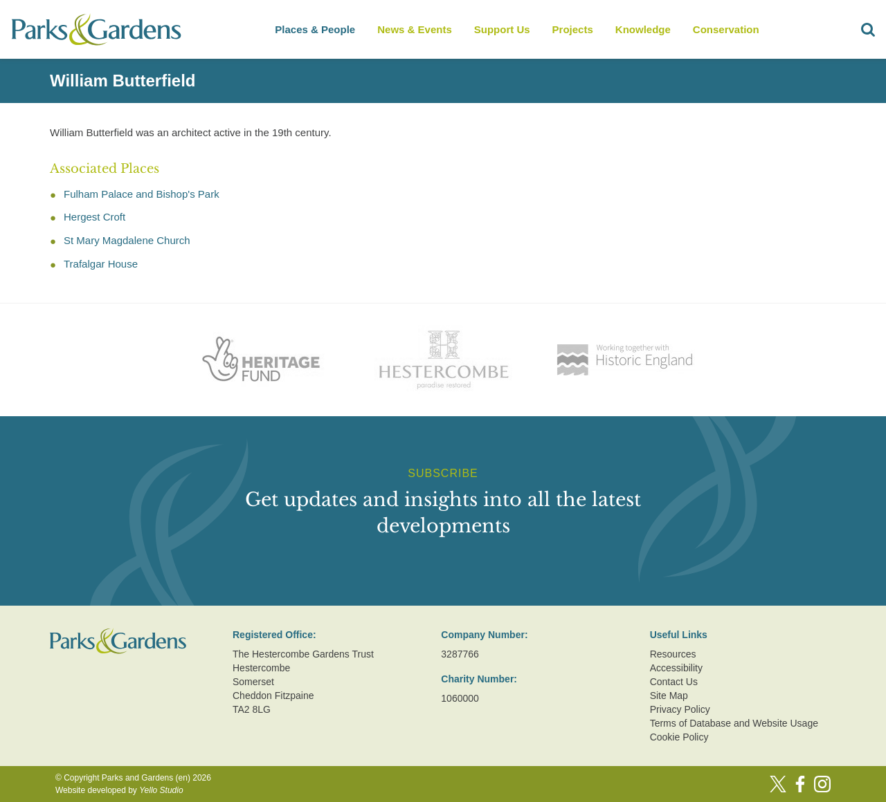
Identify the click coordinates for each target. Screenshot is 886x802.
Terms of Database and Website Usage (734, 723)
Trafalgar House (101, 264)
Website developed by (119, 790)
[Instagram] (822, 784)
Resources (673, 654)
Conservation (726, 29)
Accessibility (676, 667)
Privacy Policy (680, 709)
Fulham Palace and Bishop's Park (141, 194)
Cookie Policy (679, 737)
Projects (572, 29)
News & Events (414, 29)
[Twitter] (778, 784)
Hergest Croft (94, 217)
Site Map (669, 695)
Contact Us (674, 681)
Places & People (315, 29)
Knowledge (643, 29)
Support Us (502, 29)
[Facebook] (800, 784)
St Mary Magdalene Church (127, 240)
